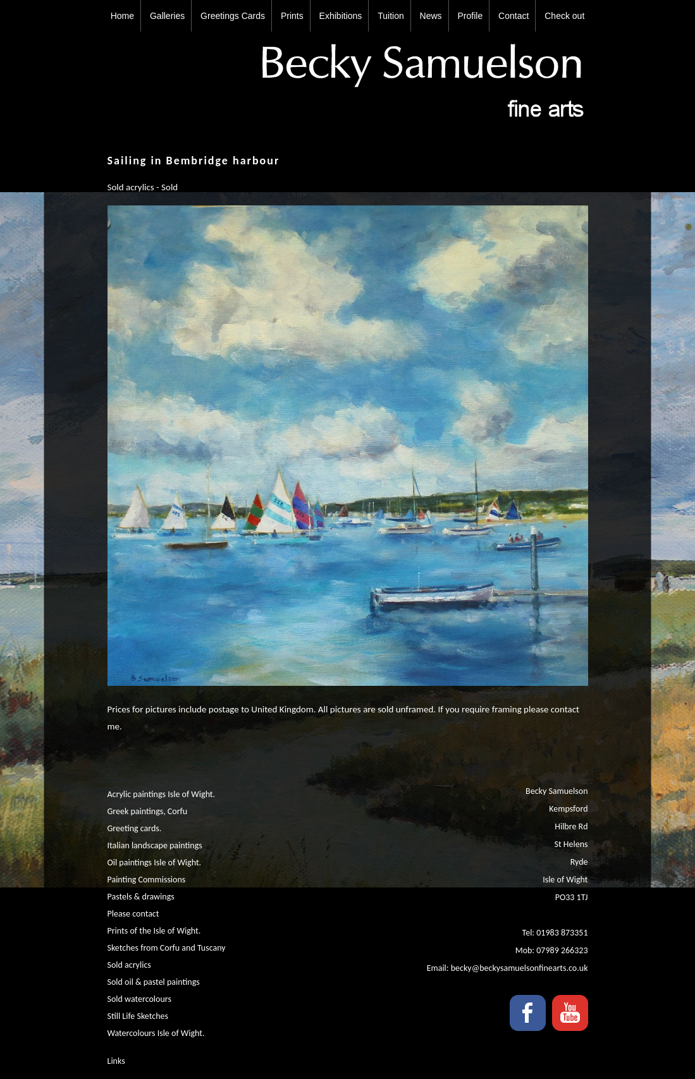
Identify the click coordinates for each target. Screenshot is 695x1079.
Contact (513, 16)
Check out (564, 16)
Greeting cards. (135, 828)
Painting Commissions (147, 879)
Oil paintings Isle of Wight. (155, 862)
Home (122, 16)
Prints (292, 16)
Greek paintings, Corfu (148, 811)
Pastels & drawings (141, 896)
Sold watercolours (139, 999)
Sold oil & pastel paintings (154, 982)
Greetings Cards (232, 16)
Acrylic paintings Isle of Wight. (162, 794)
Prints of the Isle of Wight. (154, 930)
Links (116, 1061)
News (431, 16)
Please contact (133, 913)
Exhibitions (340, 16)
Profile (470, 16)
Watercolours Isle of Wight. (156, 1033)
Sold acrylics (129, 965)
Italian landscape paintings (155, 845)
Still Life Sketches (138, 1016)
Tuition (391, 16)
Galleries (167, 16)
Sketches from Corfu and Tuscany (167, 947)
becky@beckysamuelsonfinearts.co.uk (519, 968)
